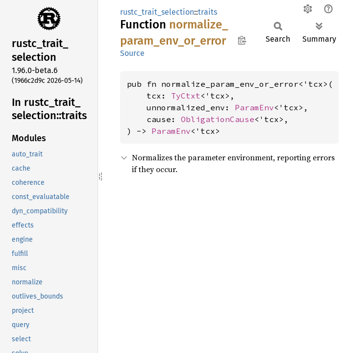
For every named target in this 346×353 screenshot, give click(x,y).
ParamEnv (254, 107)
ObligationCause (217, 119)
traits (207, 12)
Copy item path (242, 40)
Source (132, 53)
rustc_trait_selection (157, 12)
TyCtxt (185, 96)
